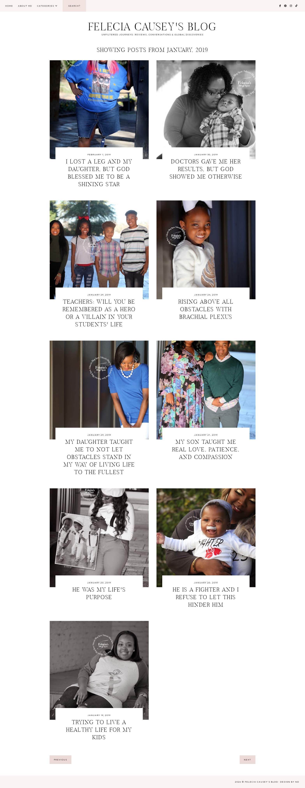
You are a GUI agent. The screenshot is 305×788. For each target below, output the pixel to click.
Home (9, 5)
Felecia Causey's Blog (152, 28)
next (247, 759)
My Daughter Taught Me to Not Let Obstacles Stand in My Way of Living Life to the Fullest (99, 458)
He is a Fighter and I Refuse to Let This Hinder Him (206, 597)
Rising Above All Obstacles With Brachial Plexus (206, 309)
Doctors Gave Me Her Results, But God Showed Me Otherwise (206, 169)
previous (60, 759)
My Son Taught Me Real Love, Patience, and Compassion (206, 450)
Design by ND (289, 781)
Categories (45, 5)
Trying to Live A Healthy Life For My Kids (99, 730)
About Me (25, 5)
